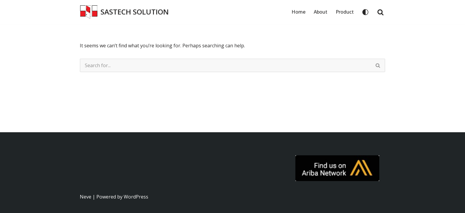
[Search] (380, 12)
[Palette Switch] (365, 12)
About (320, 12)
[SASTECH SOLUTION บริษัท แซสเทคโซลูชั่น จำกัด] (124, 12)
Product (345, 12)
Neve (85, 196)
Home (298, 12)
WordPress (136, 196)
